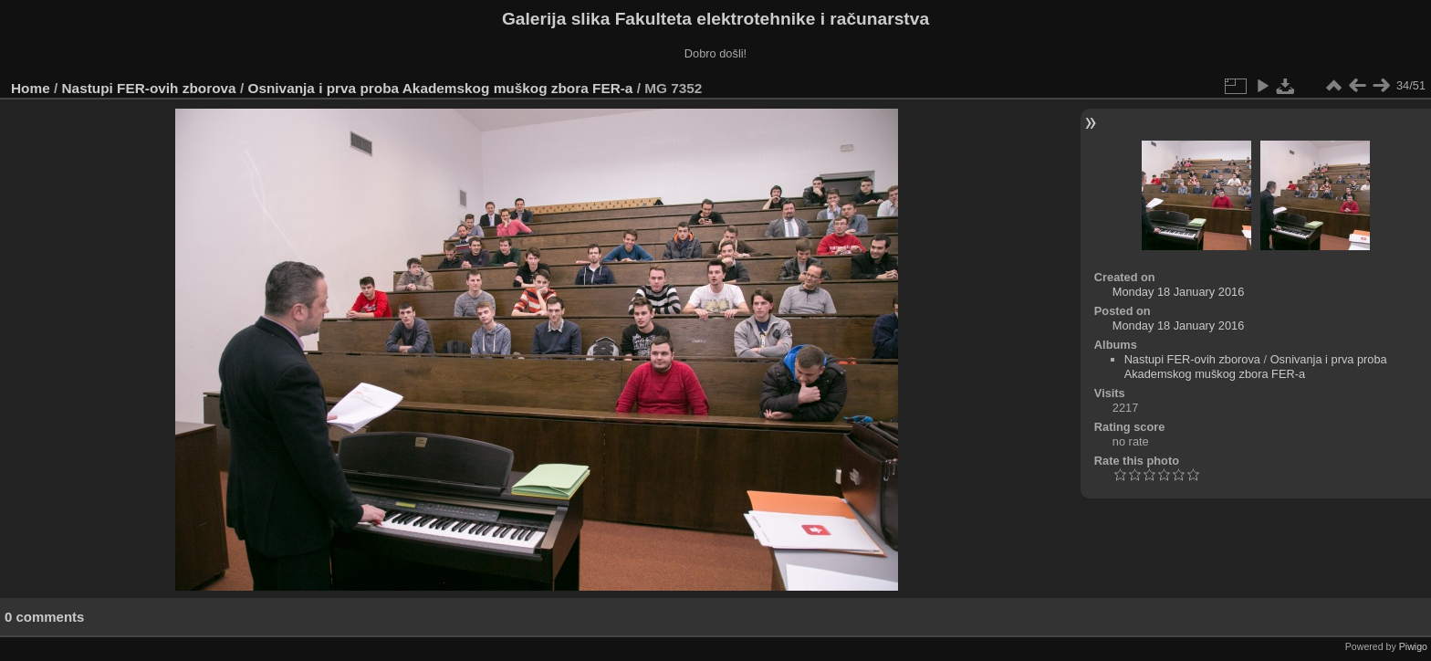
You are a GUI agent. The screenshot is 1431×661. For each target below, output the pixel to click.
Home (30, 88)
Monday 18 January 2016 (1178, 292)
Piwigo (1413, 646)
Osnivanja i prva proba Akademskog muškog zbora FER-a (439, 88)
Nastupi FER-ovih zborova (149, 88)
